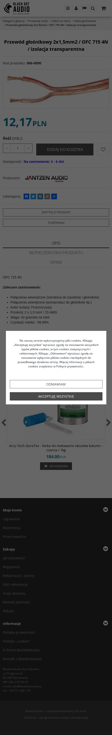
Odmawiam (56, 384)
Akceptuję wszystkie (56, 396)
